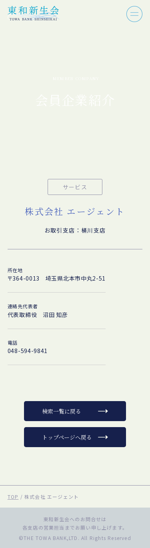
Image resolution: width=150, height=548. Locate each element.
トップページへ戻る (67, 437)
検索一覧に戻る (61, 411)
